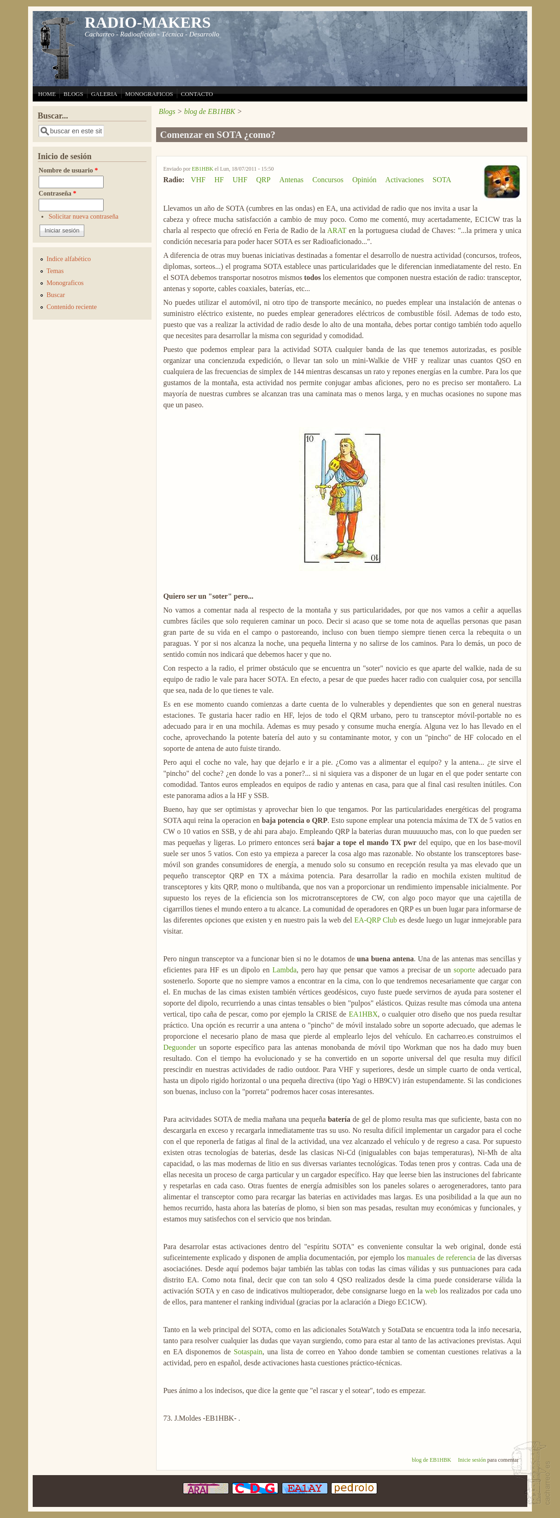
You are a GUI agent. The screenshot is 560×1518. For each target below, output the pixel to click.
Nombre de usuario (68, 170)
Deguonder (179, 1047)
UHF (240, 180)
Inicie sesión (472, 1460)
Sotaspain (248, 1352)
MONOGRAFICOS (149, 93)
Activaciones (404, 180)
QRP (263, 180)
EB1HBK (202, 169)
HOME (47, 93)
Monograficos (65, 282)
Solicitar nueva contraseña (83, 216)
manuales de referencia (441, 1258)
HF (218, 180)
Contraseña (57, 193)
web (431, 1291)
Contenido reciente (72, 306)
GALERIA (104, 93)
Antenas (291, 180)
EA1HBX (363, 1014)
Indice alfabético (69, 258)
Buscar (56, 294)
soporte (464, 970)
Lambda (285, 970)
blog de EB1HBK (209, 111)
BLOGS (73, 93)
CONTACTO (197, 93)
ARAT (337, 230)
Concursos (328, 180)
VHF (198, 180)
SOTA (441, 180)
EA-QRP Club (375, 920)
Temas (55, 270)
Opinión (364, 180)
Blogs (166, 111)
